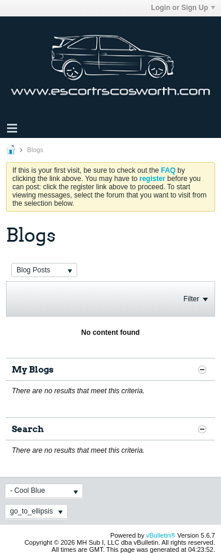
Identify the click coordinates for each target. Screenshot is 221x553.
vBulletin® (161, 535)
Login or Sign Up (183, 8)
